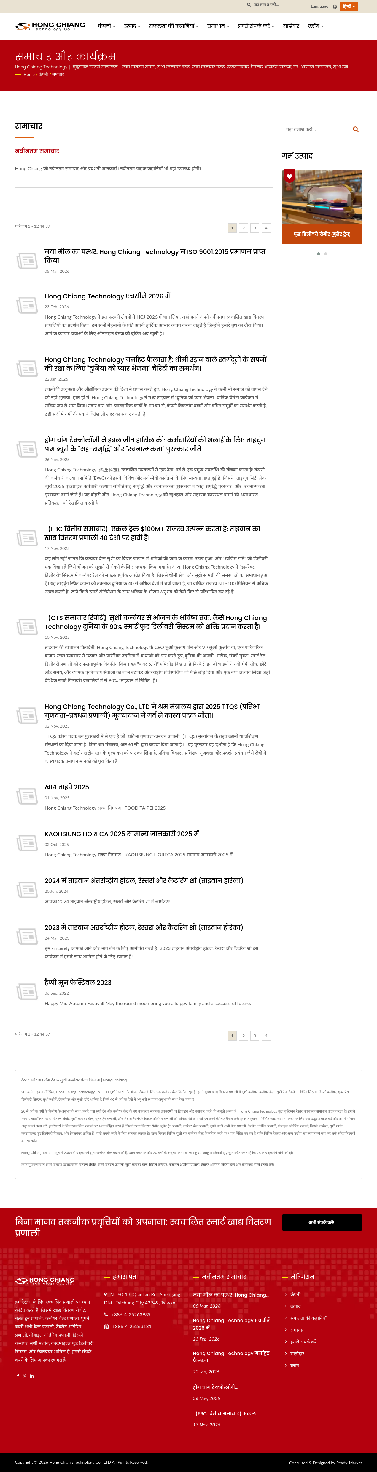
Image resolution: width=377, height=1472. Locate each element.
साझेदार (291, 26)
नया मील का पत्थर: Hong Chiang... (231, 1295)
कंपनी (106, 26)
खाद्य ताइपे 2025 (67, 787)
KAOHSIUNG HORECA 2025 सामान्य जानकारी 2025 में (122, 834)
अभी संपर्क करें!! (321, 1222)
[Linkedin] (32, 1376)
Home (29, 74)
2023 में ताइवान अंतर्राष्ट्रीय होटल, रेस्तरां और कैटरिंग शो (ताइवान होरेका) (144, 927)
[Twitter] (24, 1376)
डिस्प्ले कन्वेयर (158, 1164)
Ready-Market (349, 1462)
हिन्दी (347, 6)
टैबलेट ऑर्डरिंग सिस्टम (215, 1164)
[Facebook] (18, 1376)
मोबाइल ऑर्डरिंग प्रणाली (184, 1164)
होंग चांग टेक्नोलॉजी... (215, 1387)
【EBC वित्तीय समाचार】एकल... (226, 1413)
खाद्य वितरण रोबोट (83, 1164)
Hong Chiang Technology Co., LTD (80, 1462)
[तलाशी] (249, 4)
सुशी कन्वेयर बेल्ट (136, 1164)
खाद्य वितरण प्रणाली (111, 1164)
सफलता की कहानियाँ (173, 26)
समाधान (218, 26)
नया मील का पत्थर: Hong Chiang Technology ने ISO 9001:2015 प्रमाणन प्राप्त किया (155, 256)
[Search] (280, 4)
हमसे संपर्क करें (256, 26)
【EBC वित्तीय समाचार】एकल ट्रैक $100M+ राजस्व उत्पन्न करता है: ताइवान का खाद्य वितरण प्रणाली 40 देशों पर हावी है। (152, 533)
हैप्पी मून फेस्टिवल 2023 (78, 982)
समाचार (58, 74)
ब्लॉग (316, 26)
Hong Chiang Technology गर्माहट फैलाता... (231, 1357)
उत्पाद (132, 26)
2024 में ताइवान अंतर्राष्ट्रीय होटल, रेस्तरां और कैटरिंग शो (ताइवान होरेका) (144, 881)
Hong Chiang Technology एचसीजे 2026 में (107, 296)
